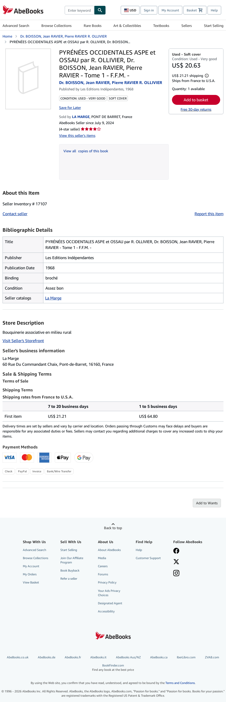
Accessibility (106, 611)
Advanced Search (16, 25)
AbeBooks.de (46, 657)
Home (7, 36)
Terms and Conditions (180, 683)
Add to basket (196, 99)
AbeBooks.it (98, 657)
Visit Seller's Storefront (23, 340)
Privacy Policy (107, 582)
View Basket (31, 582)
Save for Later (70, 107)
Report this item (209, 213)
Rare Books (92, 25)
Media (102, 558)
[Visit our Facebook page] (176, 551)
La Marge (53, 297)
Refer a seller (68, 578)
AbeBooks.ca (158, 657)
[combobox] (79, 10)
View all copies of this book (85, 151)
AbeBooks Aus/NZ (128, 657)
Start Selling (213, 25)
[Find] (100, 10)
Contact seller (15, 213)
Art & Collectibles (127, 25)
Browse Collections (56, 25)
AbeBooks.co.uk (17, 657)
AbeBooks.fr (73, 657)
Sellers (186, 25)
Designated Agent (110, 603)
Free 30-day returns (196, 109)
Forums (103, 574)
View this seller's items (77, 135)
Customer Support (148, 558)
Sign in (149, 10)
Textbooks (161, 25)
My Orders (30, 574)
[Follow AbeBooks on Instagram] (176, 573)
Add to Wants (207, 503)
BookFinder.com (113, 667)
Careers (103, 566)
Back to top (113, 528)
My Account (170, 10)
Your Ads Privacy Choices (109, 593)
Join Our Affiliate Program (71, 560)
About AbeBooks (109, 550)
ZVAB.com (212, 657)
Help (214, 10)
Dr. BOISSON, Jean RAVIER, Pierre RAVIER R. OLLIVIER (63, 36)
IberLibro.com (186, 657)
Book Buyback (69, 570)
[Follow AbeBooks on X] (176, 562)
